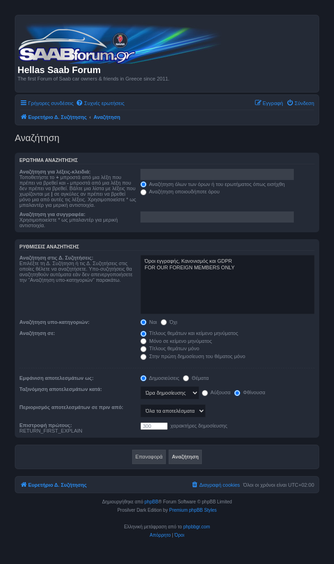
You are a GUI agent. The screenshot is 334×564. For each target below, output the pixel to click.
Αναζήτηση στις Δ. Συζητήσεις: (56, 257)
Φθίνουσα (249, 392)
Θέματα (196, 378)
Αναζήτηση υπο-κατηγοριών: (54, 322)
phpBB (151, 501)
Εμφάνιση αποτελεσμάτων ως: (56, 378)
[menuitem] (100, 103)
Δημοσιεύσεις (159, 378)
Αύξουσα (216, 392)
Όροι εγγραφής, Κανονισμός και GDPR (227, 261)
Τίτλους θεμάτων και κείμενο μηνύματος (189, 333)
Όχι (169, 322)
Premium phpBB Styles (193, 510)
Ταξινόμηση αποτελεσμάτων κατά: (60, 389)
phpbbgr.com (196, 526)
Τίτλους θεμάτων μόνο (169, 348)
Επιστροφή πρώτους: (45, 425)
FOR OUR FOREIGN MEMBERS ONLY (227, 268)
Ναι (148, 322)
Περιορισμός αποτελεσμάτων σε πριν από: (71, 407)
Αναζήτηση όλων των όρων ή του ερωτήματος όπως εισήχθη (212, 184)
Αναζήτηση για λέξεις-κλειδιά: (55, 171)
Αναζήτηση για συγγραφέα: (52, 214)
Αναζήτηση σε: (37, 333)
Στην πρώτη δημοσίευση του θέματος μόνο (192, 356)
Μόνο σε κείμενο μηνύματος (176, 341)
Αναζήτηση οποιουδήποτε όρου (179, 191)
